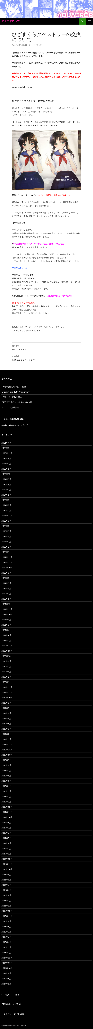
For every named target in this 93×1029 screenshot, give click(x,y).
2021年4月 (6, 635)
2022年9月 (6, 573)
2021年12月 (6, 604)
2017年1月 (6, 853)
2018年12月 (6, 744)
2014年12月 (6, 957)
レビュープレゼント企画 (12, 1013)
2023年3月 (6, 541)
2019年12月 (6, 687)
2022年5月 (6, 588)
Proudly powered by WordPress (13, 1025)
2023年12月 (6, 515)
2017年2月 (6, 848)
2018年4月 (6, 786)
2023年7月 (6, 531)
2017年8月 (6, 822)
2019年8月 (6, 703)
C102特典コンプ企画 (11, 1004)
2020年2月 (6, 677)
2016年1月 (6, 905)
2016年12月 (6, 859)
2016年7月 (6, 885)
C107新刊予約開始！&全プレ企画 (16, 402)
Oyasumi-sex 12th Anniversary (15, 392)
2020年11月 (6, 651)
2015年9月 (6, 921)
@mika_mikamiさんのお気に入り (16, 425)
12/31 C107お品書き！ (12, 397)
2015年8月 (6, 926)
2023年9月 (6, 521)
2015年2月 (6, 947)
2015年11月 (6, 916)
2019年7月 (6, 708)
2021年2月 (6, 640)
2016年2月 (6, 900)
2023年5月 (6, 536)
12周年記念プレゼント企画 (13, 386)
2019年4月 (6, 723)
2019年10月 (6, 697)
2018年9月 (6, 760)
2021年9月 (6, 619)
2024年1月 (6, 510)
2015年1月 (6, 952)
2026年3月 (6, 448)
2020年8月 (6, 661)
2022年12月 (6, 557)
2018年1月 (6, 801)
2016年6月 (6, 890)
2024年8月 (6, 484)
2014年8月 (6, 973)
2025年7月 (6, 463)
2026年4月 (6, 443)
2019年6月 (6, 713)
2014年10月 (6, 968)
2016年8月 (6, 879)
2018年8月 (6, 765)
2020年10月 (6, 656)
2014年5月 (6, 983)
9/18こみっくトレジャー (46, 358)
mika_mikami (36, 45)
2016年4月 (6, 895)
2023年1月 (6, 552)
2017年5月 (6, 838)
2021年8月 (6, 625)
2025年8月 (6, 458)
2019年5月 (6, 718)
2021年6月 (6, 630)
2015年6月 (6, 937)
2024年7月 (6, 489)
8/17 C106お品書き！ (11, 407)
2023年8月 (6, 526)
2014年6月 (6, 978)
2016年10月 (6, 869)
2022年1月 (6, 599)
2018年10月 (6, 755)
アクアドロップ (10, 21)
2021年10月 (6, 614)
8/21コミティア (46, 347)
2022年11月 (6, 562)
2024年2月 (6, 505)
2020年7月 (6, 666)
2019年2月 (6, 734)
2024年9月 (6, 479)
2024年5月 (6, 495)
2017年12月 (6, 807)
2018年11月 (6, 749)
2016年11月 (6, 864)
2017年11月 (6, 812)
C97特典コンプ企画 (10, 994)
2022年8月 (6, 578)
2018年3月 (6, 791)
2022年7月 (6, 583)
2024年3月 (6, 500)
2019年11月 (6, 692)
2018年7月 (6, 770)
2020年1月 (6, 682)
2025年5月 (6, 469)
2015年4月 (6, 942)
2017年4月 (6, 843)
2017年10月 (6, 817)
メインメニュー (89, 21)
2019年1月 (6, 739)
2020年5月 (6, 671)
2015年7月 (6, 931)
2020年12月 (6, 645)
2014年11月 (6, 963)
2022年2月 (6, 593)
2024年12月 (6, 474)
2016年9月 (6, 874)
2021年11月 (6, 609)
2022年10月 (6, 567)
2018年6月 (6, 775)
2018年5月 (6, 781)
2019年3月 (6, 729)
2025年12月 (6, 453)
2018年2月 (6, 796)
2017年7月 (6, 827)
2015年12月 (6, 911)
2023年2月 (6, 547)
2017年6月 (6, 833)
